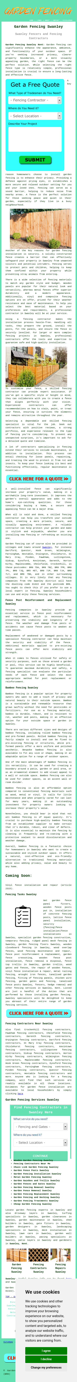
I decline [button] (46, 1359)
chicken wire (63, 978)
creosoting (25, 958)
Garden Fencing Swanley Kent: (25, 44)
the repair (38, 968)
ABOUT (47, 20)
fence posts (63, 907)
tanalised (65, 981)
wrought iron (27, 974)
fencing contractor (33, 639)
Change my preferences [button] (46, 1367)
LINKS (39, 20)
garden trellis (52, 964)
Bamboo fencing (15, 694)
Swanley (47, 547)
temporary (12, 941)
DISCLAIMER (67, 20)
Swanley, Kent (18, 1243)
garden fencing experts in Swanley (40, 1210)
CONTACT (56, 20)
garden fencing (28, 944)
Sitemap (8, 1342)
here (20, 1093)
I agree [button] (46, 1350)
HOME (31, 20)
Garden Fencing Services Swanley (32, 1099)
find (17, 1029)
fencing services (25, 988)
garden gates (27, 981)
